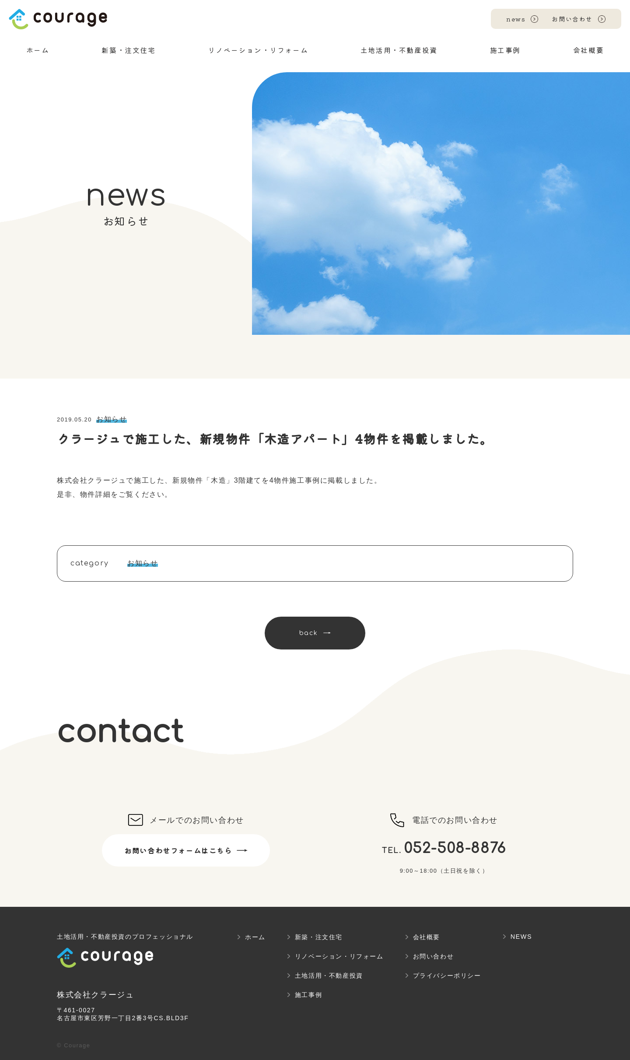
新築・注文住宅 (319, 937)
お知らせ (111, 419)
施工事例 (308, 994)
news (515, 18)
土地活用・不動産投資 (329, 975)
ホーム (255, 937)
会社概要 (426, 937)
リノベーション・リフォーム (339, 956)
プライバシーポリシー (447, 975)
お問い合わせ (572, 18)
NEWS (521, 936)
